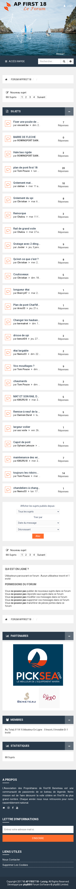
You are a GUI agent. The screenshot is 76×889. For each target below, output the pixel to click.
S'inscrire (38, 838)
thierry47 (22, 293)
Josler (21, 247)
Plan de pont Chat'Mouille (28, 304)
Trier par (38, 520)
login (68, 5)
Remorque (19, 213)
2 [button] (26, 97)
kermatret (22, 323)
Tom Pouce (23, 171)
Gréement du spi (23, 198)
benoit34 (22, 338)
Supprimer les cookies (15, 864)
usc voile (22, 430)
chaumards (20, 381)
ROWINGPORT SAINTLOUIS (31, 140)
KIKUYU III (22, 399)
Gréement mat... (23, 182)
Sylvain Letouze (25, 445)
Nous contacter (11, 859)
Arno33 (21, 308)
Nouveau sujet (16, 92)
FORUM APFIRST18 (21, 79)
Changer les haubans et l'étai (31, 320)
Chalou (21, 216)
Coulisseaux (20, 274)
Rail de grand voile (24, 228)
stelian (21, 186)
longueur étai (21, 289)
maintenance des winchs (28, 457)
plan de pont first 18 (25, 167)
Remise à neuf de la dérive (29, 411)
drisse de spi (21, 335)
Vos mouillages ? (23, 365)
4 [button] (34, 97)
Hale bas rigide (22, 152)
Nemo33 (22, 354)
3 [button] (30, 97)
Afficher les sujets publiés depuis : (38, 509)
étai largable (20, 350)
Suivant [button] (41, 97)
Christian (22, 201)
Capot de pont (21, 442)
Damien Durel (24, 415)
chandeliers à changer (27, 488)
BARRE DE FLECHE (24, 137)
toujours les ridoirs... (26, 472)
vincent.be (22, 125)
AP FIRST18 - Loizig (37, 881)
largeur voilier (21, 426)
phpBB (26, 884)
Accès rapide (15, 61)
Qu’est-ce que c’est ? (26, 259)
